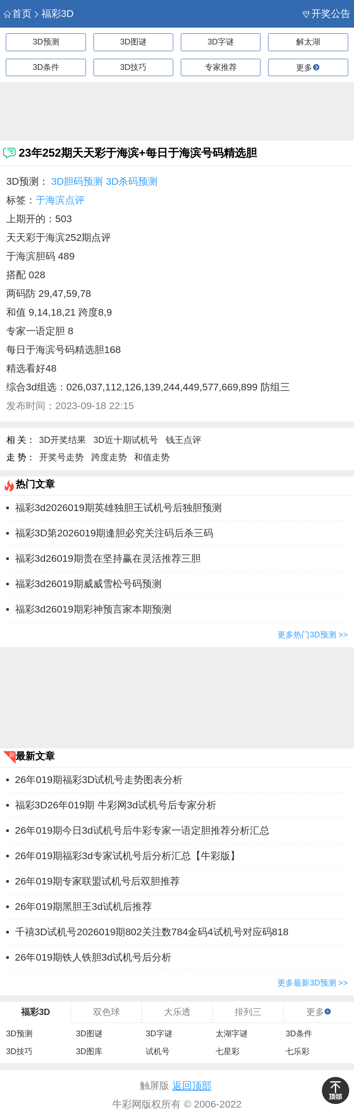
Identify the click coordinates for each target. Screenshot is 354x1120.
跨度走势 (109, 457)
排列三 (248, 1012)
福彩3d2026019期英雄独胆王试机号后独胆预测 (118, 507)
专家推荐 (221, 67)
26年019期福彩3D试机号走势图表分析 (99, 779)
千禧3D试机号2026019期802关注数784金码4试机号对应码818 (152, 931)
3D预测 (46, 41)
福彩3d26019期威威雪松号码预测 (88, 583)
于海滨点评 (60, 200)
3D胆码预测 (77, 181)
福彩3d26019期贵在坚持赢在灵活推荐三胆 (108, 558)
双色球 (106, 1012)
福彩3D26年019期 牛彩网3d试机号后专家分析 (115, 805)
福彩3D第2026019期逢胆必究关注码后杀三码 (114, 533)
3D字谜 (221, 41)
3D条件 (46, 67)
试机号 (158, 1051)
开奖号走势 (61, 457)
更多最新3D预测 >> (312, 982)
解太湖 (308, 41)
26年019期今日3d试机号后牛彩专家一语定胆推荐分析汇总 (142, 830)
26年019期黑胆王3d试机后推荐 (83, 906)
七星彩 (228, 1051)
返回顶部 (192, 1085)
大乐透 (177, 1012)
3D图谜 (133, 41)
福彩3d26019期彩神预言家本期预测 (93, 609)
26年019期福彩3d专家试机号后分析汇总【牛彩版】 (127, 855)
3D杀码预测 (132, 181)
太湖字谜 (232, 1033)
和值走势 (152, 457)
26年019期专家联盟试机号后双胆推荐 (97, 881)
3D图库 (89, 1051)
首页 (18, 13)
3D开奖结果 (62, 440)
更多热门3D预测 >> (312, 634)
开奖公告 (326, 13)
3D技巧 (133, 67)
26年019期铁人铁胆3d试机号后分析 (93, 957)
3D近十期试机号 (126, 440)
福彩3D (53, 13)
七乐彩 (297, 1051)
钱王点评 (183, 440)
